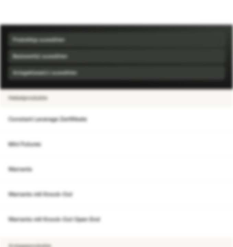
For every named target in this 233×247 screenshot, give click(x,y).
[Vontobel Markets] (27, 12)
